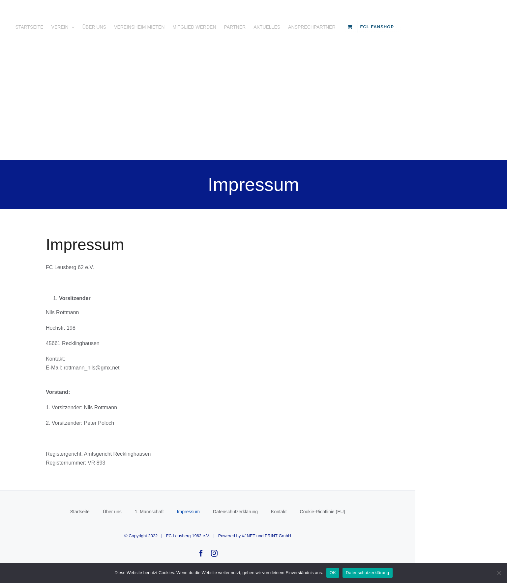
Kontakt (324, 524)
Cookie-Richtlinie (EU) (368, 524)
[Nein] (498, 573)
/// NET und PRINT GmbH (312, 548)
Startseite (125, 524)
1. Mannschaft (195, 524)
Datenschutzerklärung (281, 524)
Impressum (234, 524)
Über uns (158, 524)
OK (333, 572)
